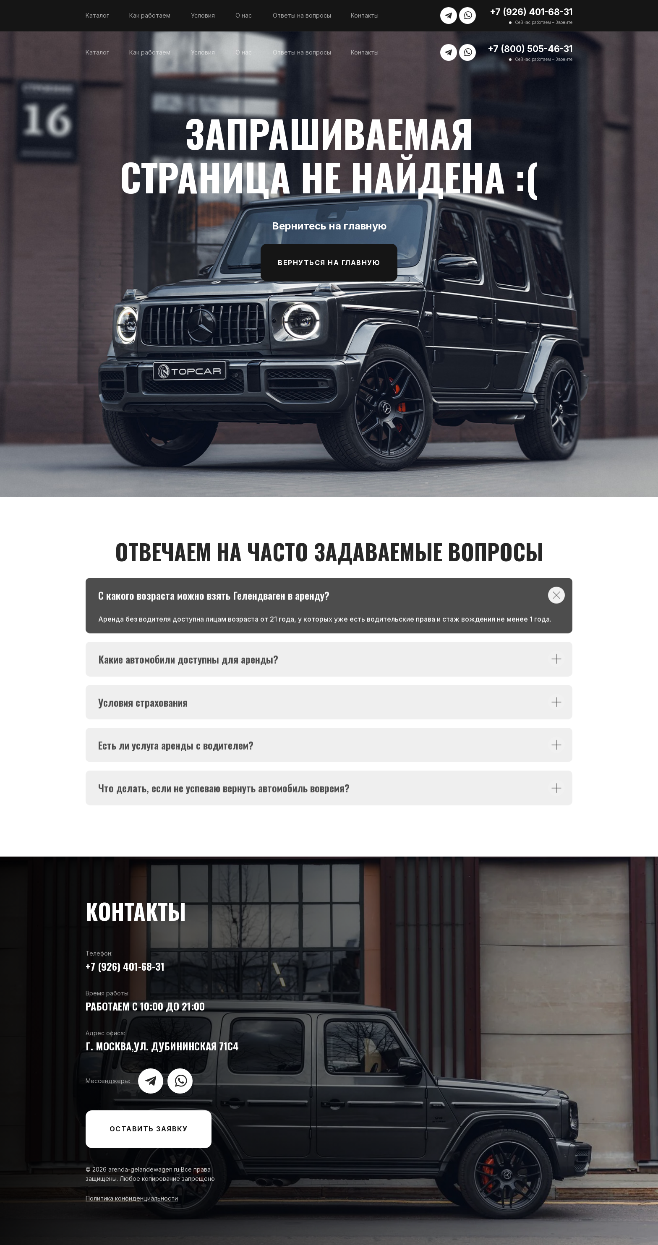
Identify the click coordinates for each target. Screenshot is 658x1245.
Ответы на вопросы (302, 15)
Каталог (97, 15)
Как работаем (149, 15)
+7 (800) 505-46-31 (530, 49)
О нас (243, 15)
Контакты (365, 15)
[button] (149, 1129)
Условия (203, 15)
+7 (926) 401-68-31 (531, 12)
